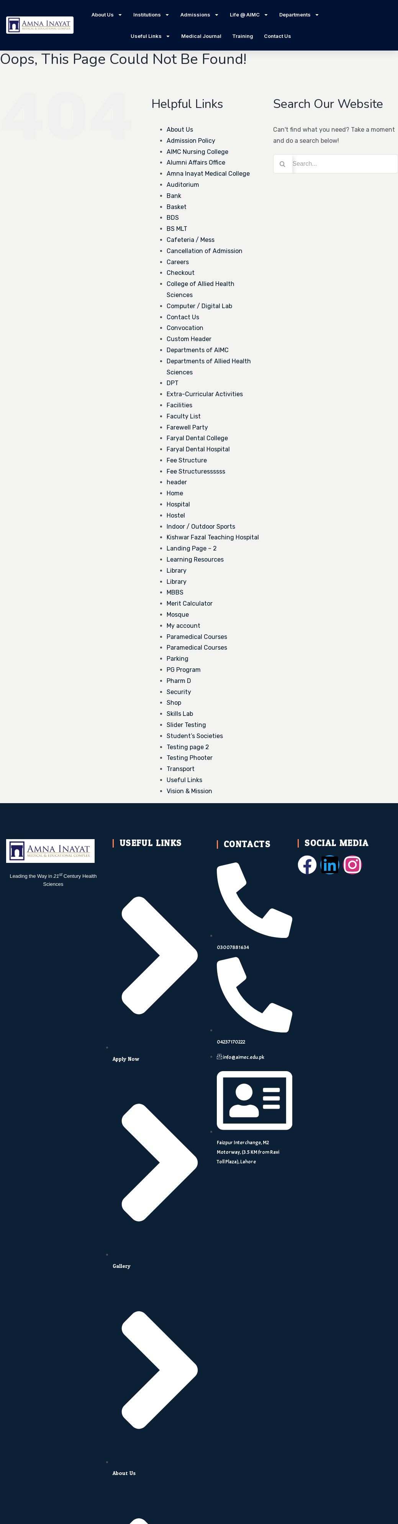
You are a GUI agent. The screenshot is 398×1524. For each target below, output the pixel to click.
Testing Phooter (190, 757)
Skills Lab (180, 713)
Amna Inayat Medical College (208, 173)
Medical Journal (201, 36)
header (177, 482)
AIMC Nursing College (197, 151)
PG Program (184, 669)
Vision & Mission (189, 791)
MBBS (175, 592)
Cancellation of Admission (204, 251)
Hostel (176, 515)
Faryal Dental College (197, 438)
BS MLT (177, 228)
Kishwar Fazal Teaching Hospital (213, 537)
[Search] (282, 163)
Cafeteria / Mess (191, 239)
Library (177, 570)
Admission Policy (191, 140)
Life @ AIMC (249, 14)
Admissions (199, 14)
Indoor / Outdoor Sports (201, 526)
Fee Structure (187, 460)
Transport (181, 769)
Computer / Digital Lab (199, 306)
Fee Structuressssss (196, 471)
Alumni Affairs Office (196, 162)
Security (179, 692)
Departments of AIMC (198, 350)
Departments (299, 14)
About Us (107, 14)
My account (183, 625)
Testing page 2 (188, 747)
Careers (178, 262)
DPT (173, 383)
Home (175, 493)
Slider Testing (186, 725)
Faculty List (184, 416)
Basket (177, 207)
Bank (174, 195)
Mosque (178, 614)
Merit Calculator (190, 603)
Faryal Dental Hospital (198, 449)
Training (242, 36)
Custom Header (189, 339)
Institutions (151, 14)
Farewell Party (187, 427)
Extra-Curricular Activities (205, 394)
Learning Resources (195, 559)
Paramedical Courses (197, 636)
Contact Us (277, 36)
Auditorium (183, 184)
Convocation (185, 328)
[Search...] (335, 163)
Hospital (178, 504)
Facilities (179, 405)
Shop (174, 702)
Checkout (181, 272)
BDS (173, 217)
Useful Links (150, 36)
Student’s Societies (195, 736)
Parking (177, 658)
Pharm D (179, 680)
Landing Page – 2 (192, 548)
